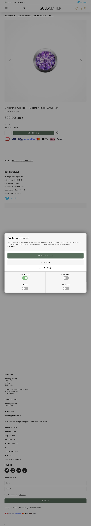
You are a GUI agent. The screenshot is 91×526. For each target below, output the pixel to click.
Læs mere (10, 247)
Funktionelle (25, 287)
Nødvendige (24, 276)
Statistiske (66, 287)
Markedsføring (66, 276)
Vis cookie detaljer (45, 268)
